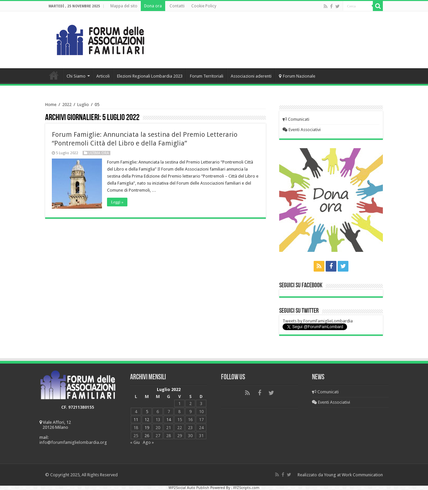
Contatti (177, 6)
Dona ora (153, 6)
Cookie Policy (203, 6)
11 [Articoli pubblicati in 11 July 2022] (135, 419)
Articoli (103, 76)
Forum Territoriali (206, 76)
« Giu (135, 442)
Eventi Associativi (302, 129)
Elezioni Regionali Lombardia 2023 (150, 76)
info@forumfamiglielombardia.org (73, 442)
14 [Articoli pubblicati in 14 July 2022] (168, 419)
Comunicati (296, 119)
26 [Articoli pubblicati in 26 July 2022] (146, 435)
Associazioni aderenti (251, 76)
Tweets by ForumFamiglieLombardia (318, 320)
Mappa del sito (123, 6)
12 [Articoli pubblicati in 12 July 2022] (146, 419)
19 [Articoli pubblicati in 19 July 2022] (146, 427)
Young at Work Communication (353, 474)
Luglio (83, 104)
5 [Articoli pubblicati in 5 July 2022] (147, 411)
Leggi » (117, 202)
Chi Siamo (76, 76)
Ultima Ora (98, 153)
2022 (67, 104)
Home (54, 75)
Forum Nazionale (297, 76)
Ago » (148, 442)
